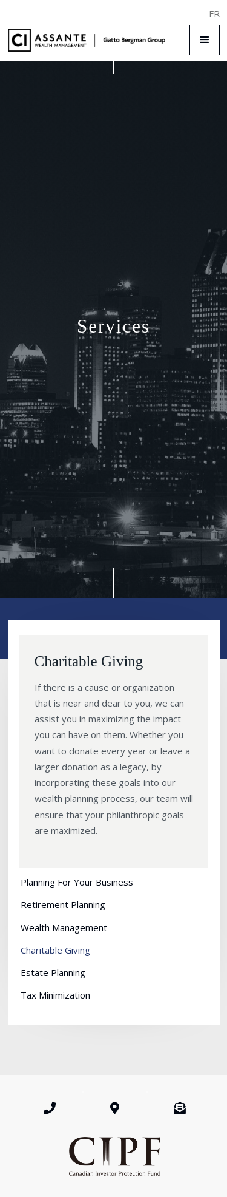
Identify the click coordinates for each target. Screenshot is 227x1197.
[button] (204, 40)
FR (214, 13)
